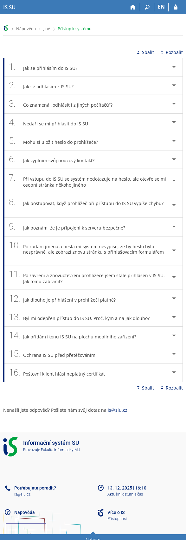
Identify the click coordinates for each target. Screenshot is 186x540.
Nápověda (26, 28)
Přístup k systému (75, 28)
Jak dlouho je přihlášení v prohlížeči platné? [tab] (66, 298)
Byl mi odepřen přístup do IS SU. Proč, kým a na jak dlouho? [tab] (83, 317)
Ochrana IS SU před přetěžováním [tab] (55, 354)
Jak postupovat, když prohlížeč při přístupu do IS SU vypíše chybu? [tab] (86, 205)
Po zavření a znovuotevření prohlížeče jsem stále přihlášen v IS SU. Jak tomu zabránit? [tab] (87, 277)
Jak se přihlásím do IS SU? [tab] (46, 67)
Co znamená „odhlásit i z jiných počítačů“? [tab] (64, 104)
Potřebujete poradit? (35, 487)
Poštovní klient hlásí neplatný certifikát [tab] (60, 372)
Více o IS (116, 512)
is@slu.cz (117, 410)
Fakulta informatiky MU (60, 450)
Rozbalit (171, 52)
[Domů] (133, 7)
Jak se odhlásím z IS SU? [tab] (44, 85)
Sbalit (145, 52)
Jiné (46, 28)
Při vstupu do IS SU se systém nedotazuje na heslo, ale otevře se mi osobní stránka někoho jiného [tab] (87, 181)
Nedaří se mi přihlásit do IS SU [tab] (52, 122)
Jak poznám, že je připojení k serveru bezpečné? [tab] (70, 226)
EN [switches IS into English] (161, 6)
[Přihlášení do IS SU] (176, 7)
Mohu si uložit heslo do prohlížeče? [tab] (57, 141)
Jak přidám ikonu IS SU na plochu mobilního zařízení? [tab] (76, 335)
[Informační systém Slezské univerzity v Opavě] (9, 7)
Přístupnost (117, 519)
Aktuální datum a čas (125, 494)
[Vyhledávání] (147, 7)
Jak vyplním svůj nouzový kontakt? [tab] (55, 159)
